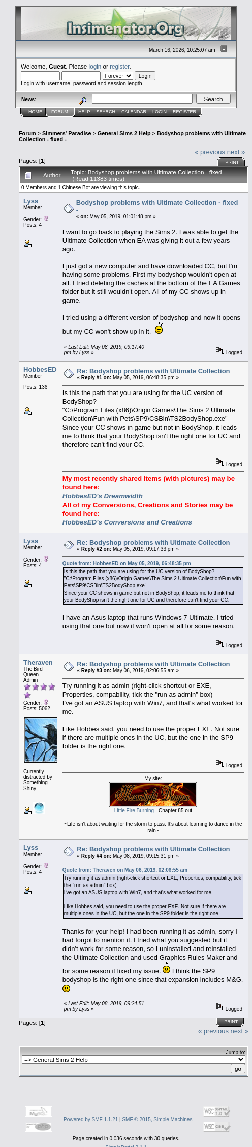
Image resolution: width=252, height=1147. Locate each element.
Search (106, 111)
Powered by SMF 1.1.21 (91, 1119)
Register (184, 111)
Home (35, 111)
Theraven (38, 662)
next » (236, 152)
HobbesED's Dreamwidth (102, 496)
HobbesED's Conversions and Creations (127, 522)
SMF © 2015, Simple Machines (157, 1119)
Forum (59, 111)
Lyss (30, 201)
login (95, 66)
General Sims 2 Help (124, 133)
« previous (210, 152)
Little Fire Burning (134, 810)
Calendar (133, 111)
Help (84, 111)
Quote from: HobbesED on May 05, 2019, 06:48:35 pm (126, 563)
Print (232, 162)
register (119, 66)
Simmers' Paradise (66, 133)
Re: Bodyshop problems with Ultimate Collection (153, 371)
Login (159, 111)
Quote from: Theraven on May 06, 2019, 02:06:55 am (124, 870)
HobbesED (40, 369)
